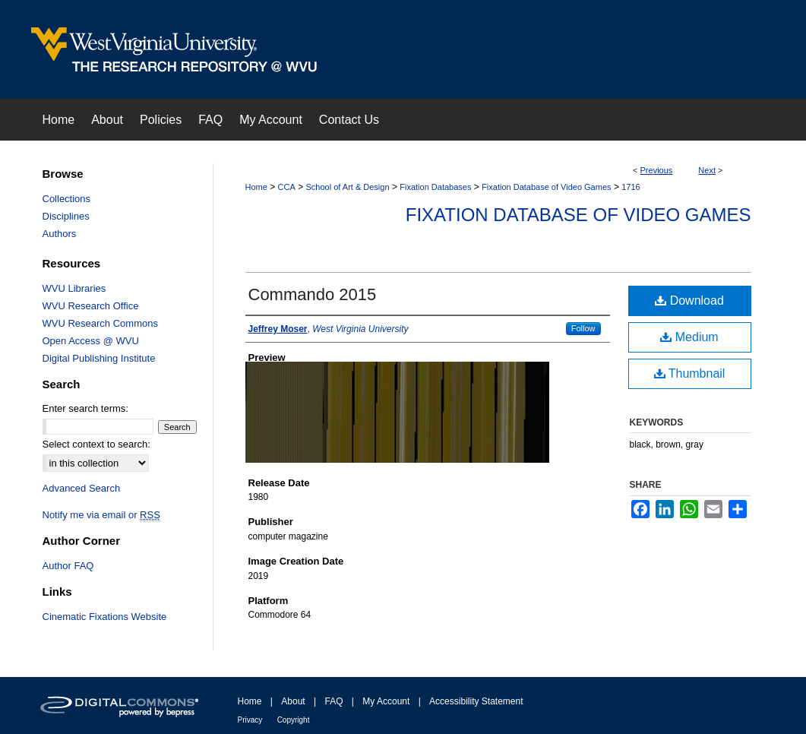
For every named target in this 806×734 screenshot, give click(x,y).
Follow (583, 328)
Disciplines (66, 216)
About (293, 701)
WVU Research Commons (100, 323)
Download (689, 300)
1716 (630, 186)
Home (256, 186)
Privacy (250, 720)
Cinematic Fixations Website (105, 616)
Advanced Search (82, 488)
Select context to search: (96, 444)
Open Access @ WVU (91, 340)
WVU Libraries (74, 288)
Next (707, 170)
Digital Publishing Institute (99, 358)
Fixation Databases (435, 186)
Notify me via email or (101, 514)
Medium (689, 337)
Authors (60, 233)
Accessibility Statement (476, 701)
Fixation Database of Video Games (546, 186)
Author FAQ (68, 565)
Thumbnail (689, 373)
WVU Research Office (91, 306)
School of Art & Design (347, 186)
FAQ (333, 701)
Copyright (293, 720)
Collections (67, 198)
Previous (656, 170)
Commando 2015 (312, 294)
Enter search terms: (85, 408)
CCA (287, 186)
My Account (385, 701)
